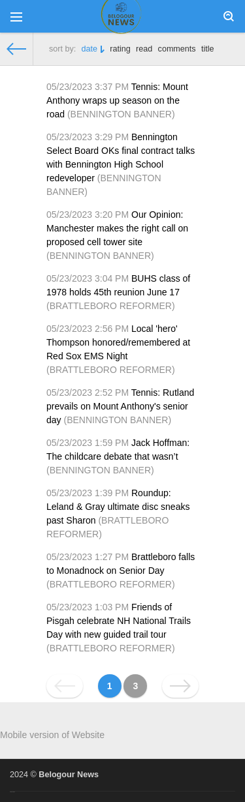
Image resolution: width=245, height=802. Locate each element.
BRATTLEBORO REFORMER (111, 306)
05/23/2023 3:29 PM (87, 137)
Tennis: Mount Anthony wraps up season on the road (117, 100)
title (207, 48)
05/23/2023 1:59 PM (87, 443)
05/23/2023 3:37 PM (87, 87)
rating (120, 48)
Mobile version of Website (52, 735)
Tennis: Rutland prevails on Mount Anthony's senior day (120, 406)
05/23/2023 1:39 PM (87, 493)
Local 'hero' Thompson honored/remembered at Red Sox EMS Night (118, 342)
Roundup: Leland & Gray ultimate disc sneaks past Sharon (117, 507)
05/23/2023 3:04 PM (87, 278)
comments (177, 48)
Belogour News (69, 774)
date (90, 48)
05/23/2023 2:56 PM (87, 328)
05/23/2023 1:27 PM (87, 557)
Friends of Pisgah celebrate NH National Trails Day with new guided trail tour (118, 621)
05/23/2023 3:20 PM (87, 214)
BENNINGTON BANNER (121, 114)
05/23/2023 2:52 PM (87, 392)
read (144, 48)
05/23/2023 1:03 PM (87, 607)
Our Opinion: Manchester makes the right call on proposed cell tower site (117, 228)
